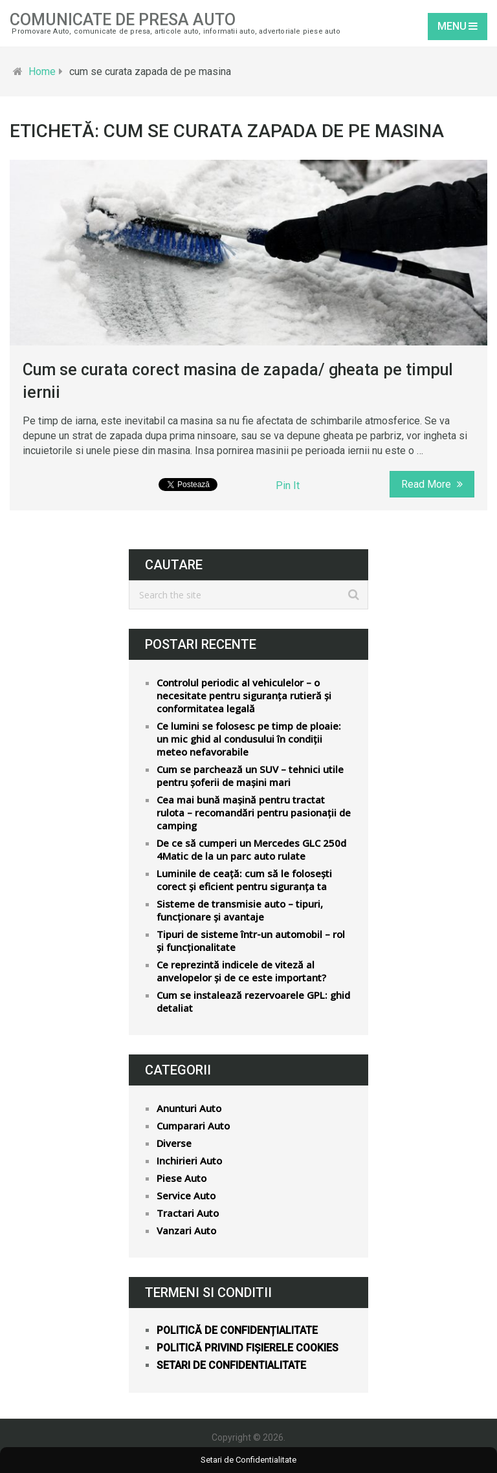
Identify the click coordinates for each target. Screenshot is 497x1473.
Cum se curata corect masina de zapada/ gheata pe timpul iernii (238, 381)
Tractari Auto (188, 1212)
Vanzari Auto (186, 1230)
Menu (452, 26)
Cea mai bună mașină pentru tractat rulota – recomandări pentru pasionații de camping (254, 812)
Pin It (288, 485)
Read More (432, 484)
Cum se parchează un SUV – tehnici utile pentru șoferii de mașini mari (250, 776)
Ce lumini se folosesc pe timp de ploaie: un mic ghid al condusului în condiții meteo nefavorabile (249, 738)
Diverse (174, 1143)
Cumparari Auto (193, 1125)
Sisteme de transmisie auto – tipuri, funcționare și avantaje (240, 910)
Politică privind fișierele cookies (247, 1348)
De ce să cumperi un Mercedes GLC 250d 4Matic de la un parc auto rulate (251, 849)
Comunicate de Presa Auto (123, 20)
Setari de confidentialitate (231, 1365)
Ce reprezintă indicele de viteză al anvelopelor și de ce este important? (241, 971)
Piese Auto (181, 1178)
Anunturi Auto (189, 1108)
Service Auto (186, 1195)
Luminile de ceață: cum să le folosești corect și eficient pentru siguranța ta (244, 880)
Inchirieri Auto (189, 1160)
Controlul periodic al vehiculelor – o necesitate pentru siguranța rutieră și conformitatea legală (244, 695)
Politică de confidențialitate (237, 1330)
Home (42, 71)
